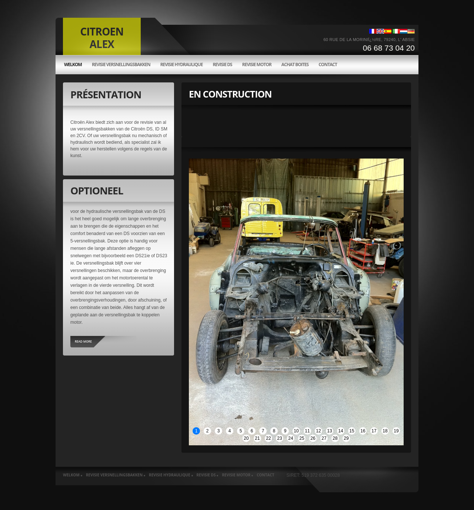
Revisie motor (256, 64)
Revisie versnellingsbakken (121, 64)
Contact (327, 64)
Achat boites (294, 64)
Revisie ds (222, 64)
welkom (73, 64)
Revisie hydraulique (181, 64)
